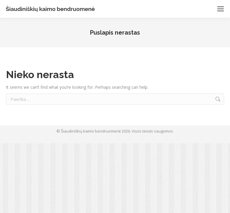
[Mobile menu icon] (220, 8)
